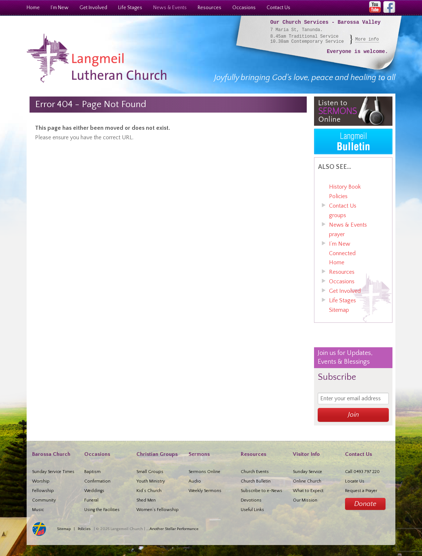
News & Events (170, 8)
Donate (365, 504)
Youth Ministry (150, 481)
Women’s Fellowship (157, 509)
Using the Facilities (102, 509)
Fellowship (43, 490)
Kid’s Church (149, 490)
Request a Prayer (361, 490)
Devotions (251, 500)
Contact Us (278, 8)
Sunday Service (307, 471)
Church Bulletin (256, 481)
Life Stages (130, 8)
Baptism (92, 471)
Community (44, 500)
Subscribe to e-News (261, 490)
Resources (209, 8)
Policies (338, 196)
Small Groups (149, 471)
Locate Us (354, 481)
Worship (41, 481)
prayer (337, 234)
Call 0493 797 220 (362, 471)
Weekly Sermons (205, 490)
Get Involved (93, 8)
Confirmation (97, 481)
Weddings (94, 490)
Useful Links (252, 509)
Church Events (255, 471)
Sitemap (339, 310)
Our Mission (305, 500)
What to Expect (308, 490)
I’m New (60, 8)
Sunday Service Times (53, 471)
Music (38, 509)
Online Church (307, 481)
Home (33, 8)
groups (337, 215)
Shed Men (146, 500)
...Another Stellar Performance (172, 529)
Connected (342, 253)
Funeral (91, 500)
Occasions (244, 8)
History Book (345, 187)
